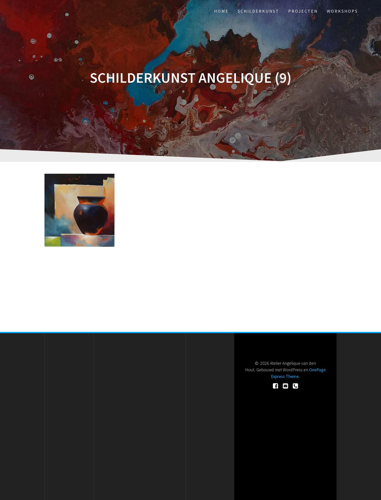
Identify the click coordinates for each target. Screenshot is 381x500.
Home (221, 11)
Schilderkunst (258, 11)
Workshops (342, 11)
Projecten (303, 11)
